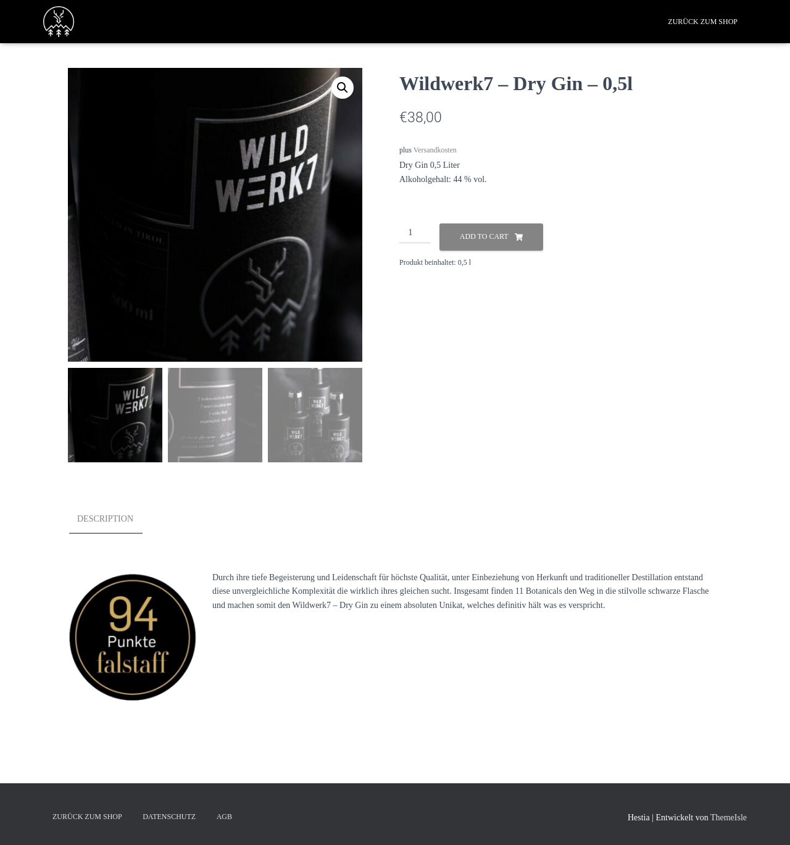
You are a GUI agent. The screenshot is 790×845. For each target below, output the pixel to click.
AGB (224, 816)
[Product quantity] (415, 233)
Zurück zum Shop (703, 21)
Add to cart (484, 236)
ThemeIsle (728, 817)
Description (105, 518)
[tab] (114, 520)
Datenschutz (169, 816)
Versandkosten (435, 150)
